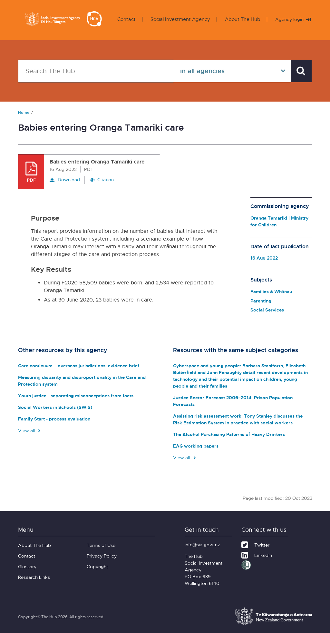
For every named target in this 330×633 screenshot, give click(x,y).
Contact (124, 19)
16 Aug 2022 (264, 258)
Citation (105, 179)
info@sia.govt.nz (202, 544)
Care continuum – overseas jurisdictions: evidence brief (77, 365)
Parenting (260, 300)
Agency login (292, 19)
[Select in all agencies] (230, 71)
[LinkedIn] (256, 554)
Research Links (34, 577)
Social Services (267, 309)
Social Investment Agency (178, 19)
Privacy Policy (102, 556)
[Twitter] (255, 544)
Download (65, 180)
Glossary (27, 566)
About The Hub (240, 19)
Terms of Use (101, 545)
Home (23, 112)
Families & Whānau (271, 291)
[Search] (300, 71)
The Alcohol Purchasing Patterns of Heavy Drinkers (227, 434)
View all (30, 430)
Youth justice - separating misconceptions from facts (74, 395)
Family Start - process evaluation (53, 418)
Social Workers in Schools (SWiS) (54, 407)
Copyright (97, 566)
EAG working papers (195, 446)
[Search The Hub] (95, 71)
